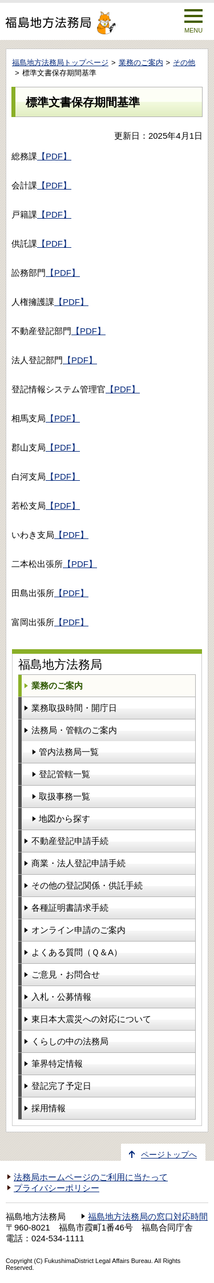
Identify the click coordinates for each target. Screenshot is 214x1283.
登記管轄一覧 (64, 774)
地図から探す (64, 818)
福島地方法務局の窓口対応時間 (148, 1216)
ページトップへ (169, 1155)
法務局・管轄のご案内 (74, 730)
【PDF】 (54, 156)
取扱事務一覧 (64, 796)
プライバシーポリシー (56, 1188)
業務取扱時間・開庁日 (74, 708)
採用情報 (48, 1108)
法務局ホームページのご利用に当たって (91, 1177)
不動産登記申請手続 (69, 841)
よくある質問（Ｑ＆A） (76, 952)
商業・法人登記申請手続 (78, 863)
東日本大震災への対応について (91, 1019)
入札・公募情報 (61, 997)
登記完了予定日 (61, 1086)
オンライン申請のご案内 (78, 930)
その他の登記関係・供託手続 (87, 885)
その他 (184, 62)
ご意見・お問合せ (65, 974)
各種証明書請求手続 (69, 907)
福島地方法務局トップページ (60, 62)
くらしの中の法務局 (69, 1041)
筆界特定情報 (57, 1063)
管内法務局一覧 (69, 752)
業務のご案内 (141, 62)
